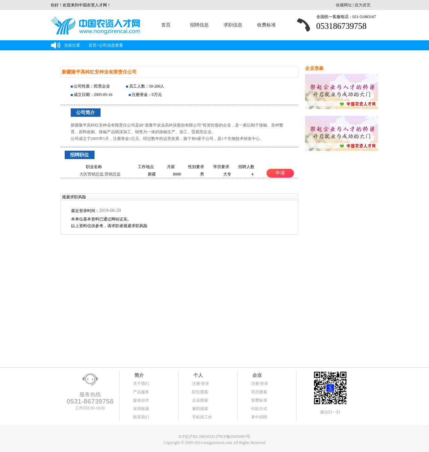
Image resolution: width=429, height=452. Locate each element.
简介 (138, 375)
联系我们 (141, 417)
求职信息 (233, 25)
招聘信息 (199, 25)
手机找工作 (202, 417)
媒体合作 (141, 400)
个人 (197, 375)
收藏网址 (344, 5)
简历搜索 (259, 392)
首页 (166, 25)
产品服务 (141, 392)
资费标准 (259, 400)
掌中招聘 (259, 417)
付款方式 (259, 408)
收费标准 (266, 25)
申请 (280, 172)
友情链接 (141, 408)
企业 (256, 375)
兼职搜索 (200, 408)
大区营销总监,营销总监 (100, 174)
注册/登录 (200, 383)
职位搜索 (200, 392)
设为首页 (363, 5)
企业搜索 (200, 400)
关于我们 (141, 383)
